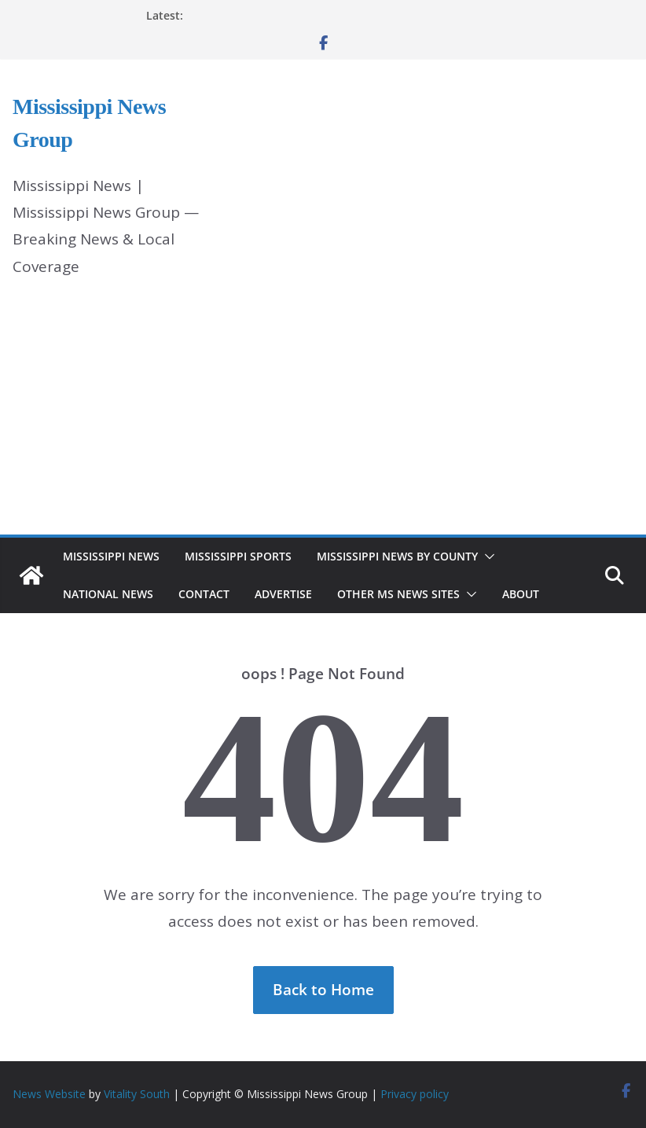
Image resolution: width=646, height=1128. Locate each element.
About (520, 593)
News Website (49, 1093)
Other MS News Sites (398, 593)
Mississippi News (111, 556)
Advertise (283, 593)
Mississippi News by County (397, 556)
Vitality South (137, 1093)
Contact (203, 593)
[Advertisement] (323, 417)
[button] (486, 557)
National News (108, 593)
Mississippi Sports (238, 556)
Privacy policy (414, 1093)
